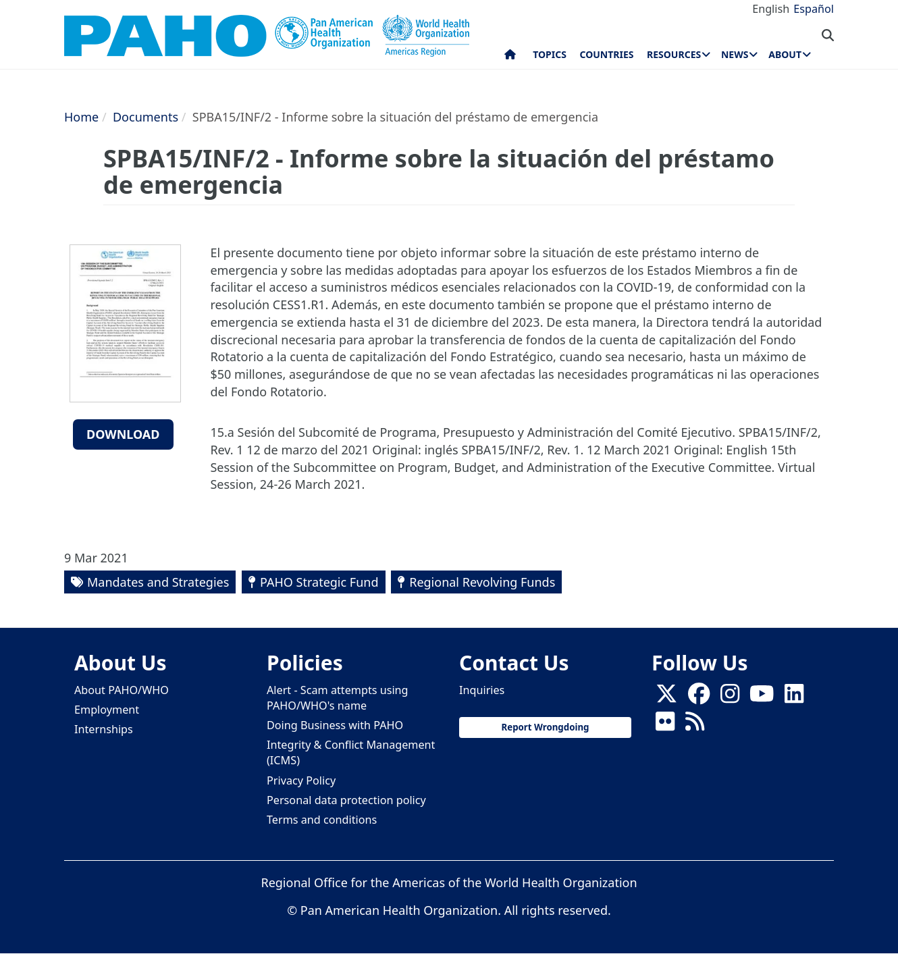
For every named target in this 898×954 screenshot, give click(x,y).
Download (123, 434)
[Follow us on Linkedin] (794, 697)
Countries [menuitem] (606, 54)
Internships (103, 729)
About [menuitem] (784, 54)
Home (81, 117)
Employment (106, 709)
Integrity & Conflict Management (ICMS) (351, 752)
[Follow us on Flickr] (665, 725)
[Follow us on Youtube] (761, 697)
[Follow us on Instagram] (729, 697)
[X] (666, 697)
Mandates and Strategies (158, 582)
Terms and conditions (322, 819)
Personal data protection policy (346, 800)
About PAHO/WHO (121, 690)
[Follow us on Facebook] (699, 697)
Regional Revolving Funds (482, 582)
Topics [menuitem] (549, 54)
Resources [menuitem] (674, 54)
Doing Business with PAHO (335, 725)
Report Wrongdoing (545, 727)
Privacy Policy (301, 780)
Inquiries (481, 690)
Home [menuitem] (510, 57)
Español (813, 8)
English (770, 8)
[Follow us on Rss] (694, 725)
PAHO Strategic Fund (319, 582)
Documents (145, 117)
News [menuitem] (734, 54)
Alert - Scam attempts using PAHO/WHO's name (337, 698)
